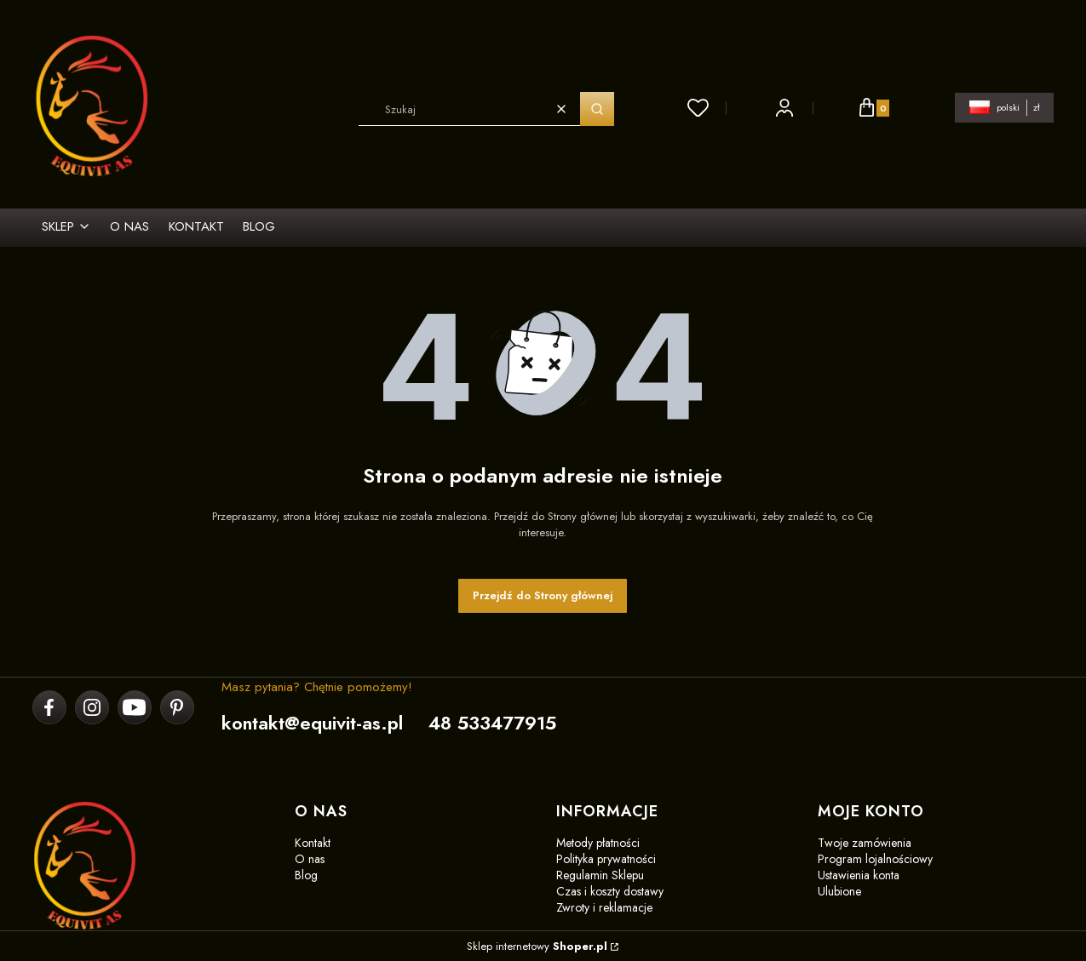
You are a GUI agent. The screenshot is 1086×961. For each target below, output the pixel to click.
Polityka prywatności (606, 858)
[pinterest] (176, 707)
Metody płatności (598, 842)
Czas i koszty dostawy (610, 891)
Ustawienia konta (858, 875)
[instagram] (92, 707)
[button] (597, 109)
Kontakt (312, 842)
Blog (306, 875)
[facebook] (49, 707)
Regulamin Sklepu (600, 875)
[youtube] (134, 707)
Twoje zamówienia (864, 842)
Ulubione (839, 891)
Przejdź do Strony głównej (542, 595)
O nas (310, 858)
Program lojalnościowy (875, 858)
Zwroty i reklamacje (604, 907)
